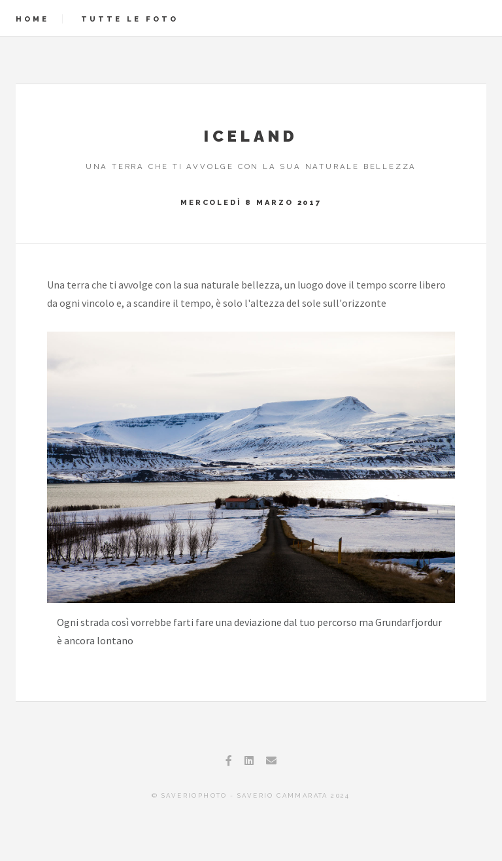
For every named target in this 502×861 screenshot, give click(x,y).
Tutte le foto (129, 18)
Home (32, 18)
